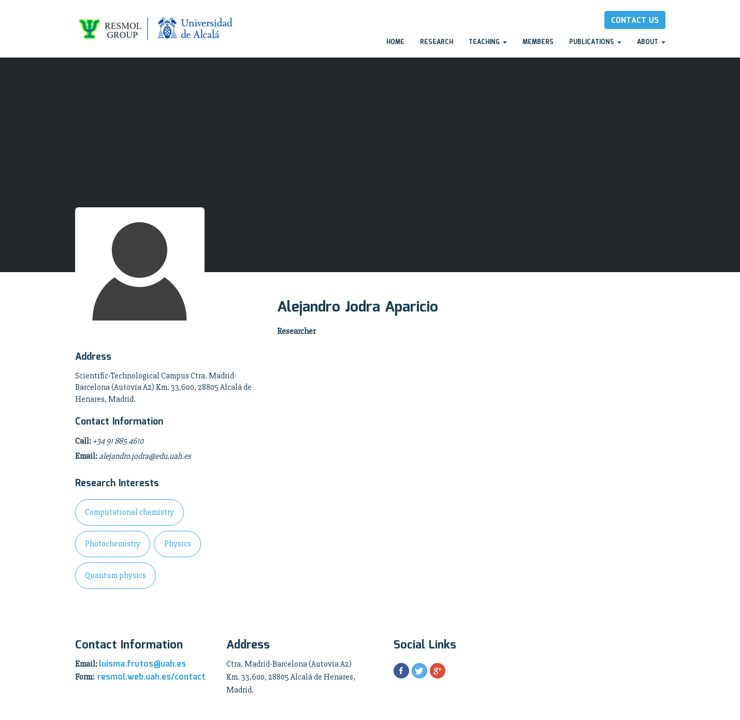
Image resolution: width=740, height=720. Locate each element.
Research (436, 42)
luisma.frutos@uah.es (142, 664)
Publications (595, 42)
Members (538, 42)
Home (395, 42)
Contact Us (635, 20)
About (651, 42)
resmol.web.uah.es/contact (151, 677)
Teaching (488, 42)
